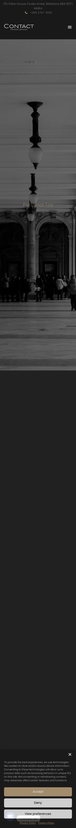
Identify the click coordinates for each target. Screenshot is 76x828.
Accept (38, 792)
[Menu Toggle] (70, 27)
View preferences (38, 814)
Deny (38, 803)
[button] (70, 754)
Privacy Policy (28, 823)
